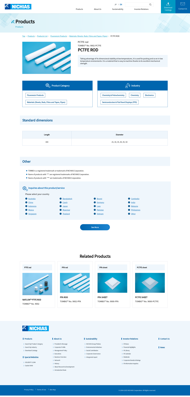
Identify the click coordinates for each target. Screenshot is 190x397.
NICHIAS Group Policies (93, 345)
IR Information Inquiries (130, 365)
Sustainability (117, 9)
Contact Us (165, 340)
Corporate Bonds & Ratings (132, 361)
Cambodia (135, 198)
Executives (58, 355)
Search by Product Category (34, 345)
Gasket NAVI (29, 367)
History (57, 365)
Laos (99, 206)
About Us (97, 9)
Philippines (135, 210)
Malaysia (134, 206)
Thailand (66, 214)
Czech (65, 202)
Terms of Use (41, 391)
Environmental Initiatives (94, 348)
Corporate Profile (60, 348)
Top (23, 36)
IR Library (126, 352)
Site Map (53, 391)
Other (133, 214)
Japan (65, 206)
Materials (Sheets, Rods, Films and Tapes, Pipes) (88, 36)
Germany (100, 202)
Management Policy (61, 352)
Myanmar (66, 210)
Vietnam (100, 214)
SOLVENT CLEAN (30, 364)
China (30, 202)
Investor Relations (141, 9)
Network (57, 361)
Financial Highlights (129, 348)
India (133, 202)
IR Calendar (127, 355)
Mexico (31, 210)
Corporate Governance (93, 355)
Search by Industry (31, 348)
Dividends (126, 358)
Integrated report (91, 358)
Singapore (32, 214)
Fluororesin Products (58, 36)
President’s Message (61, 345)
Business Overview (60, 358)
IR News (126, 345)
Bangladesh (67, 198)
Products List (42, 36)
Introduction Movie (60, 371)
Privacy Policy (28, 391)
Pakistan (100, 210)
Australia (32, 198)
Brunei (99, 198)
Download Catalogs (31, 352)
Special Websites (31, 358)
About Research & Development (64, 368)
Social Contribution (92, 352)
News (162, 348)
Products (79, 9)
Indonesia (32, 206)
